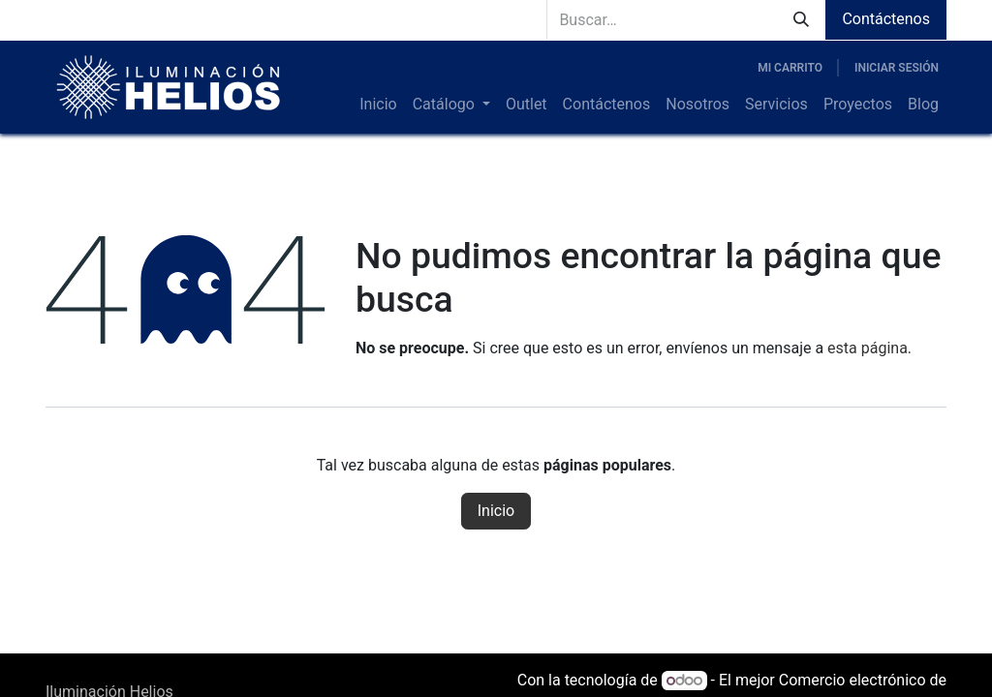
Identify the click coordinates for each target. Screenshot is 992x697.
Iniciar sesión (896, 68)
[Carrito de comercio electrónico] (790, 67)
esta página (867, 348)
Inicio (496, 510)
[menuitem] (378, 104)
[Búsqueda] (801, 20)
